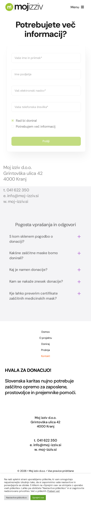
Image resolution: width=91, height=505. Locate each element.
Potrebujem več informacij (36, 126)
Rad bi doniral (26, 120)
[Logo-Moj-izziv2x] (24, 4)
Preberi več (53, 491)
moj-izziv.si (48, 449)
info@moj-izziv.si (47, 445)
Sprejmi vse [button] (38, 497)
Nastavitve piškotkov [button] (16, 497)
